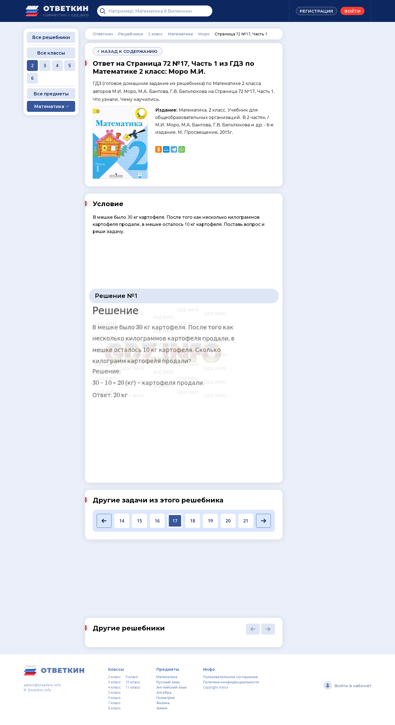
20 (227, 521)
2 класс (114, 677)
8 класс (114, 708)
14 (121, 521)
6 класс (114, 697)
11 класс (133, 687)
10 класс (133, 682)
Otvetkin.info (39, 690)
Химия (161, 708)
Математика (166, 677)
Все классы (51, 53)
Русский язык (168, 682)
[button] (104, 521)
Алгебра (163, 692)
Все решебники (51, 37)
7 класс (114, 703)
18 (192, 521)
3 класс (114, 682)
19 (210, 521)
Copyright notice (215, 687)
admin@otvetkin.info (42, 685)
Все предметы (51, 94)
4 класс (114, 687)
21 (245, 521)
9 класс (132, 677)
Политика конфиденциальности (231, 682)
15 (139, 521)
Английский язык (171, 687)
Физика (163, 703)
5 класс (114, 692)
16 (157, 521)
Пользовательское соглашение (230, 677)
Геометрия (165, 697)
